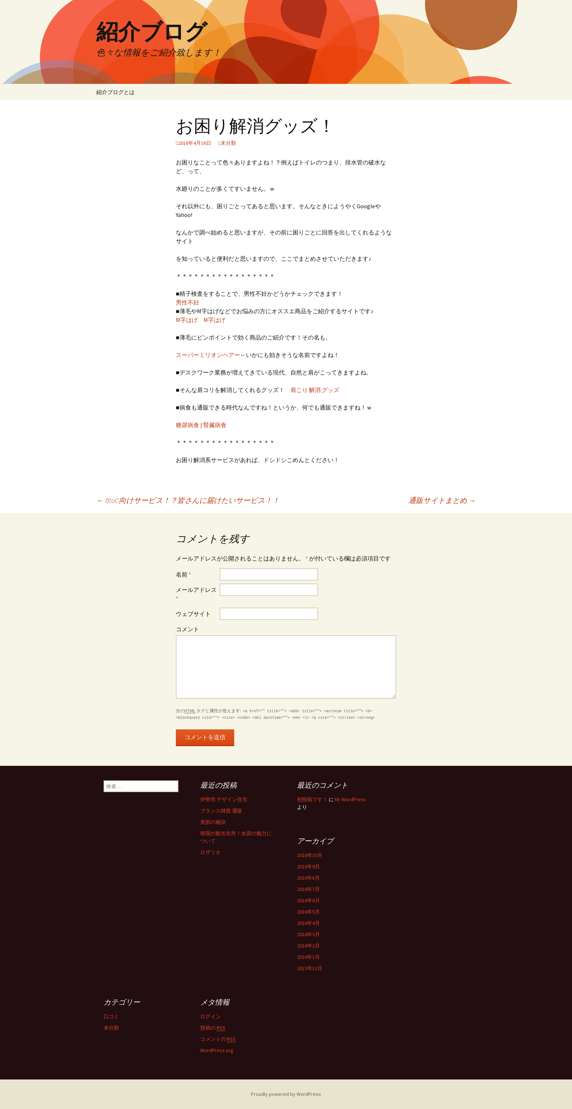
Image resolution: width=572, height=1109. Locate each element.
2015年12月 (309, 968)
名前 (183, 574)
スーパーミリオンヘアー (208, 354)
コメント (187, 629)
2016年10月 (309, 855)
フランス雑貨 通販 (221, 810)
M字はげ (187, 319)
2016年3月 (308, 934)
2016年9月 (308, 866)
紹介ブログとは (115, 92)
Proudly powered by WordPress (286, 1094)
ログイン (210, 1016)
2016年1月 (308, 957)
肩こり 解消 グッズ (314, 389)
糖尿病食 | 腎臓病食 (201, 425)
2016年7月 (308, 889)
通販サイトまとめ (442, 500)
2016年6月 (308, 900)
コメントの (218, 1039)
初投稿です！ (312, 799)
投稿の (212, 1027)
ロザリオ (210, 852)
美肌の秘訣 (213, 822)
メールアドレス (196, 594)
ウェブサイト (193, 613)
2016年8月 (308, 878)
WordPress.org (216, 1050)
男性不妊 (187, 302)
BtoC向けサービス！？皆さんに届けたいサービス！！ (187, 500)
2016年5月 (308, 911)
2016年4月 (308, 923)
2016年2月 (308, 945)
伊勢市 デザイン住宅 (223, 799)
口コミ (111, 1016)
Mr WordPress (350, 799)
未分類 (228, 143)
